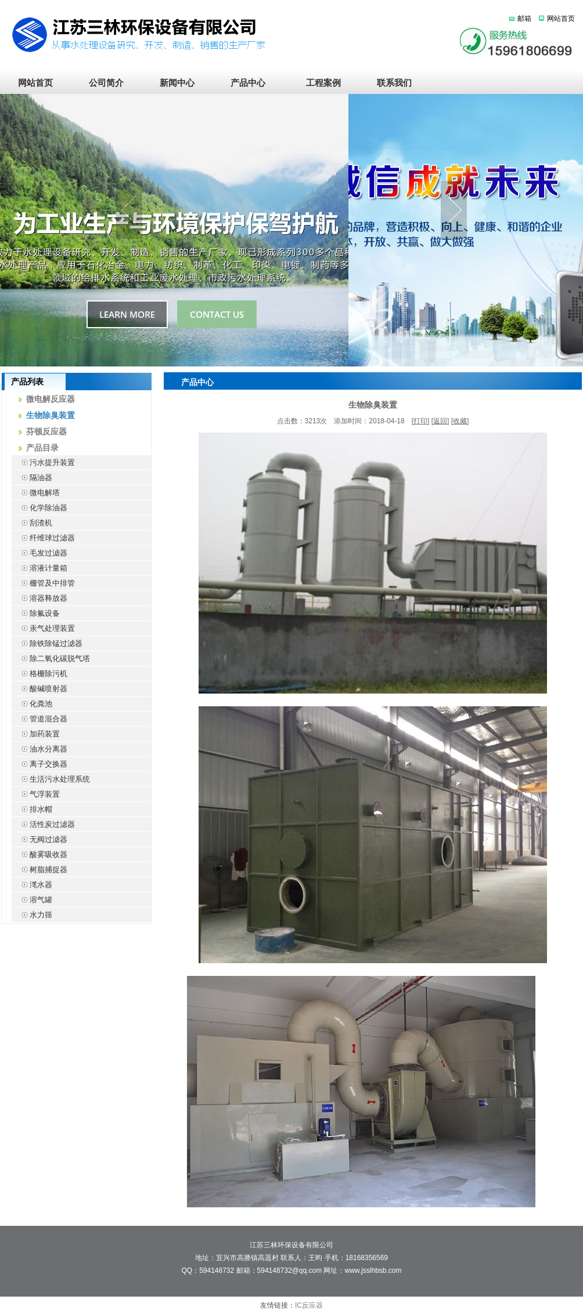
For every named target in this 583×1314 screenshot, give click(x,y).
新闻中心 (177, 83)
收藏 (460, 421)
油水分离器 (39, 749)
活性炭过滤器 (43, 824)
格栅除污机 (39, 673)
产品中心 (248, 83)
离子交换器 (39, 764)
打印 (420, 421)
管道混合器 (39, 718)
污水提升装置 (43, 462)
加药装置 (36, 733)
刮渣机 (32, 522)
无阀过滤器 (39, 839)
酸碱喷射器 (39, 688)
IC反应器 (309, 1305)
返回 (440, 421)
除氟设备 (36, 613)
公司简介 (106, 83)
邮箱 (524, 18)
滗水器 (32, 884)
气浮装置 (36, 794)
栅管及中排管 (43, 583)
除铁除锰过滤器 (47, 643)
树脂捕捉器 (39, 869)
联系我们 (390, 83)
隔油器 (32, 477)
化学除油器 (39, 507)
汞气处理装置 (43, 628)
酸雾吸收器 (39, 854)
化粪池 (32, 703)
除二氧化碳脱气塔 (51, 658)
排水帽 (32, 809)
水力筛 (32, 914)
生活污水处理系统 (51, 779)
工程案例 (319, 83)
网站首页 (561, 18)
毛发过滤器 (39, 553)
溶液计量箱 (39, 568)
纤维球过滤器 (43, 537)
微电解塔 (36, 492)
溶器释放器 (39, 598)
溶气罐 (32, 899)
